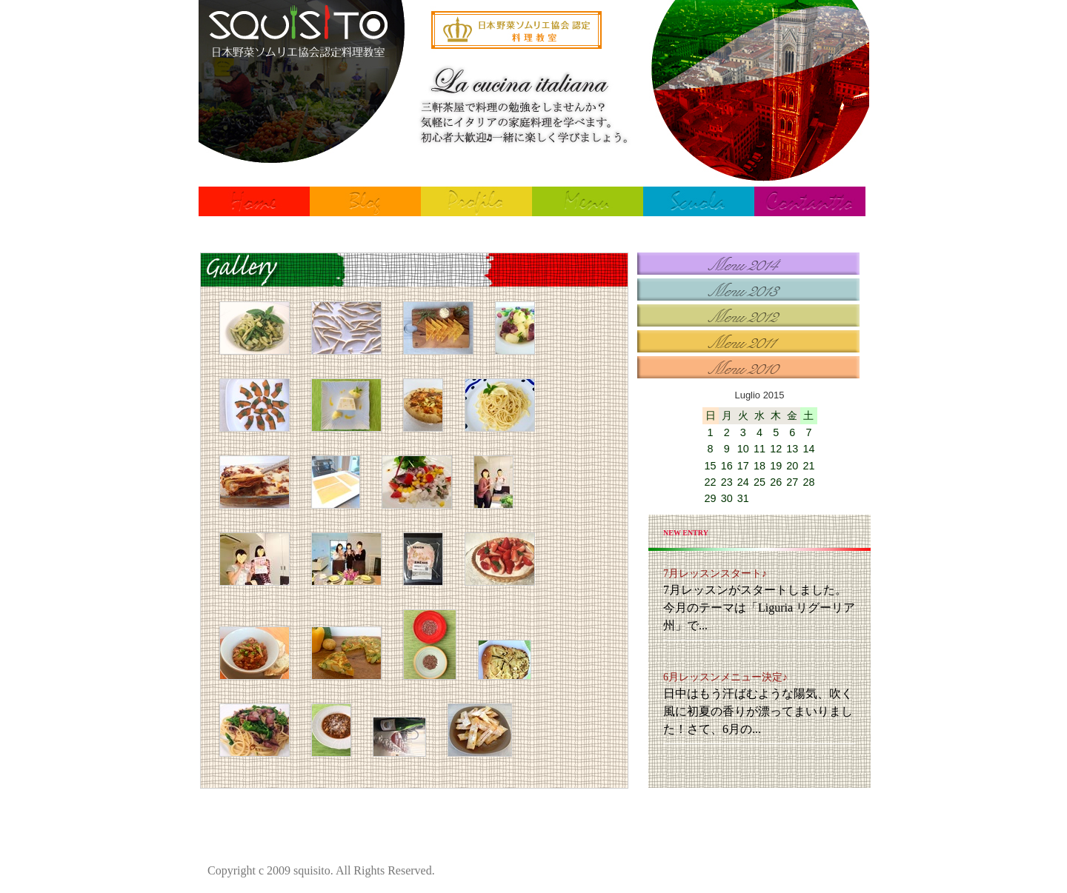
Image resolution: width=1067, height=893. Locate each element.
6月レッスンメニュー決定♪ (725, 677)
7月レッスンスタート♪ (715, 573)
